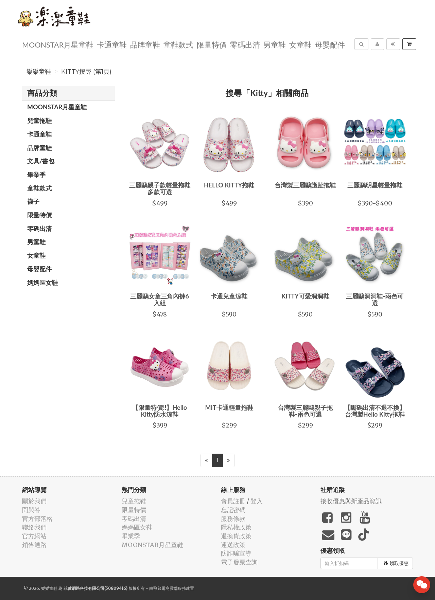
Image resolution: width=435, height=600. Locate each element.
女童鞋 (300, 44)
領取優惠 (396, 563)
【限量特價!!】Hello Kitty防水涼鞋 (159, 411)
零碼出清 (245, 44)
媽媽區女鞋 (42, 282)
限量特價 (212, 44)
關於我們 (34, 501)
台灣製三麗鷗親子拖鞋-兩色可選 (305, 411)
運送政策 (233, 545)
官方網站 (34, 536)
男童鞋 (274, 44)
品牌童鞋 (145, 44)
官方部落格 (37, 519)
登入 (256, 501)
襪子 (33, 201)
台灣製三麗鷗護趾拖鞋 (305, 185)
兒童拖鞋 (39, 120)
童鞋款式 (178, 44)
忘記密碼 (233, 510)
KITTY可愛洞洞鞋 (305, 296)
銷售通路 (34, 545)
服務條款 (233, 519)
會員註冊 (233, 501)
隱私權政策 (236, 527)
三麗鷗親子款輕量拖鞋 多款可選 (159, 188)
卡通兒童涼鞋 (229, 296)
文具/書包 (40, 161)
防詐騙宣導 (236, 553)
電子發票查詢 (239, 562)
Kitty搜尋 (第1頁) (86, 71)
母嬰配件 (330, 44)
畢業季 (36, 174)
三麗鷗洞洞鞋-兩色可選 (374, 299)
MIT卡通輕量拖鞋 (229, 407)
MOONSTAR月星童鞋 (57, 44)
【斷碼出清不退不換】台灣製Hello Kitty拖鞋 (374, 411)
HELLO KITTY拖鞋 (229, 185)
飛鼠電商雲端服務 (169, 588)
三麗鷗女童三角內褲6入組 (159, 299)
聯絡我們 (34, 527)
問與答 (31, 510)
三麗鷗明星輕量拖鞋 (374, 185)
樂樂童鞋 (39, 71)
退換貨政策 (236, 536)
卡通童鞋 (112, 44)
